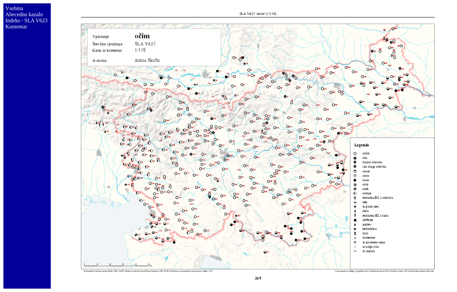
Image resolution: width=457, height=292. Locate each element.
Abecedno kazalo (24, 14)
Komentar (16, 26)
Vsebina (14, 8)
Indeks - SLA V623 (26, 20)
